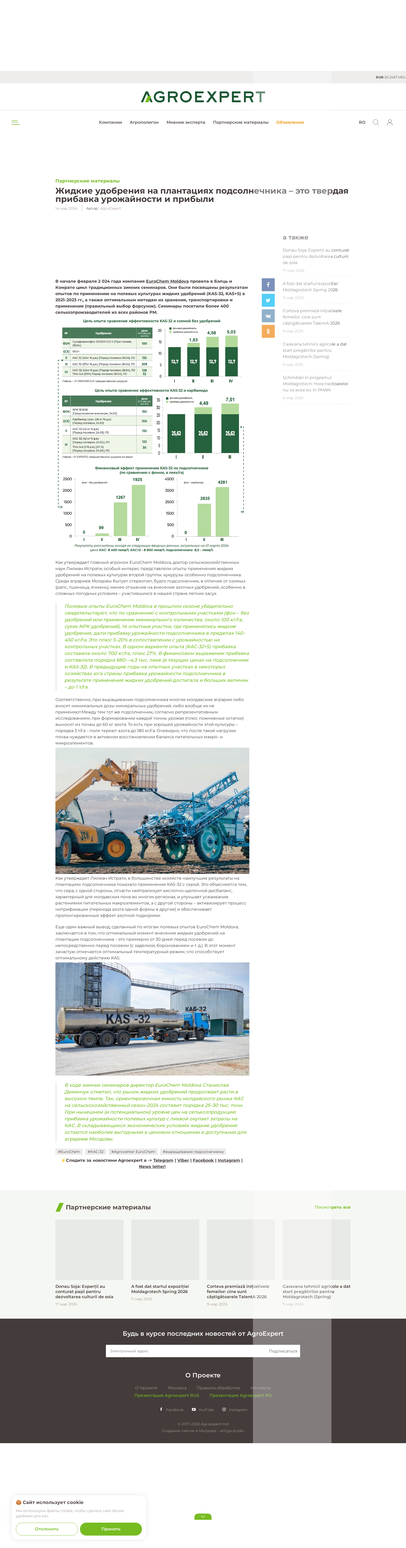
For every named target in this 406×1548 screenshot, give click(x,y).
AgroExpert (110, 209)
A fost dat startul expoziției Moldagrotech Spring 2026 (310, 400)
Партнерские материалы (241, 122)
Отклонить (47, 1529)
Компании (110, 122)
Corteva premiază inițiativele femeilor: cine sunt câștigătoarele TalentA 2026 (312, 430)
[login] (390, 122)
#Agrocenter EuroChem (133, 1256)
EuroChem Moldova (167, 386)
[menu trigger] (15, 122)
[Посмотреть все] (333, 1340)
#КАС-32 (96, 1256)
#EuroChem (69, 1256)
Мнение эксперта (185, 122)
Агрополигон (144, 122)
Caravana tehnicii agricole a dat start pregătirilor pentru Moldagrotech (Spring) (315, 464)
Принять (111, 1529)
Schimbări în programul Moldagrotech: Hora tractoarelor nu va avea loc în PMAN (315, 497)
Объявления (290, 122)
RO (362, 122)
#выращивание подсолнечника (193, 1256)
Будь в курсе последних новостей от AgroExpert (203, 1466)
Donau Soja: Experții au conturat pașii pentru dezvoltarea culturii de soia (316, 370)
